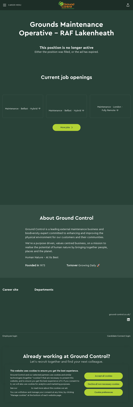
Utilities (38, 308)
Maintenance (41, 295)
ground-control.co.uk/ (119, 314)
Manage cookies (11, 312)
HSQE (37, 320)
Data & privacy (10, 308)
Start (5, 295)
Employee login (10, 336)
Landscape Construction (47, 316)
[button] (127, 5)
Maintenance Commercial (47, 299)
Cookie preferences (103, 392)
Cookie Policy (24, 388)
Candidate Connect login (118, 336)
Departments (9, 299)
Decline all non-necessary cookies (103, 384)
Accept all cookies (103, 376)
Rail (36, 303)
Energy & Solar (42, 312)
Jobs (5, 303)
